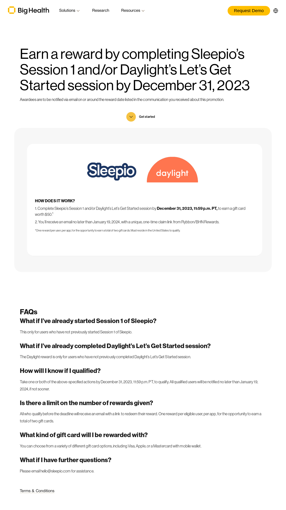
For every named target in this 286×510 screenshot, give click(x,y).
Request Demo (249, 10)
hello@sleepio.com (55, 471)
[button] (274, 11)
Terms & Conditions (37, 491)
